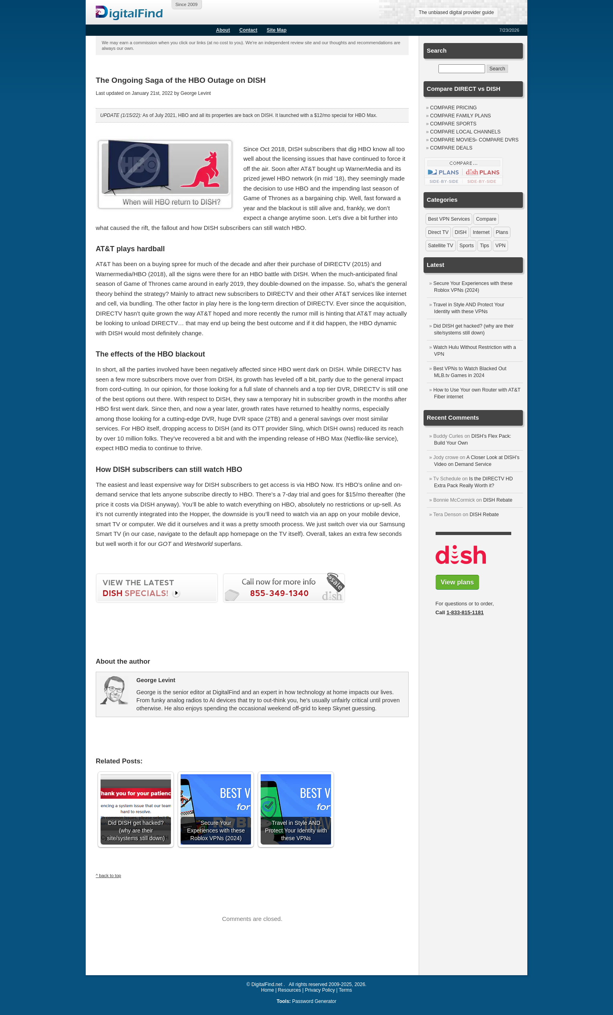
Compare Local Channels (465, 132)
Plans (502, 232)
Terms (345, 990)
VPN (500, 245)
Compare (486, 219)
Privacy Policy (320, 990)
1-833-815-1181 (465, 612)
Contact (248, 30)
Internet (481, 232)
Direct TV (438, 232)
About (223, 30)
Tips (484, 245)
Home (267, 990)
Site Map (276, 30)
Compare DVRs (498, 140)
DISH (461, 232)
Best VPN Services (449, 219)
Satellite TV (440, 245)
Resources (289, 990)
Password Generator (314, 1001)
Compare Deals (451, 148)
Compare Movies (452, 140)
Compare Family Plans (460, 116)
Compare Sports (453, 124)
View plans (457, 582)
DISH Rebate (497, 500)
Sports (466, 245)
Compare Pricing (453, 108)
